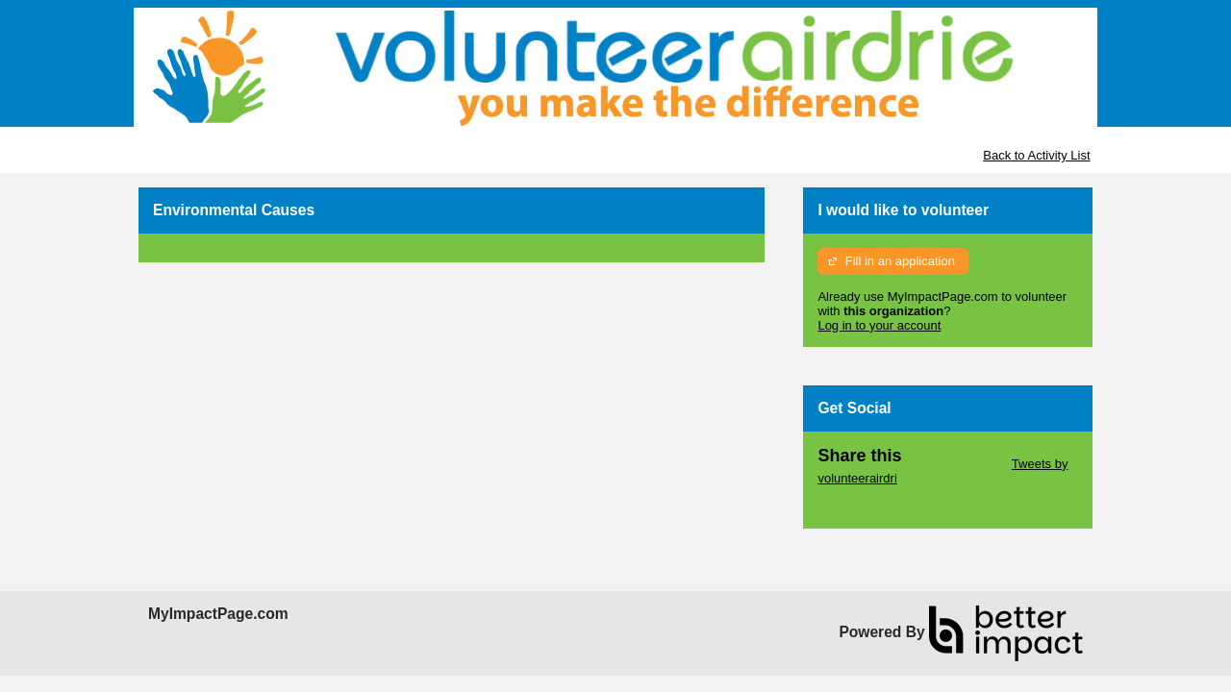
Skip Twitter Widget (954, 464)
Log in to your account (879, 325)
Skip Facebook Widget (879, 507)
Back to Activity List (1036, 155)
